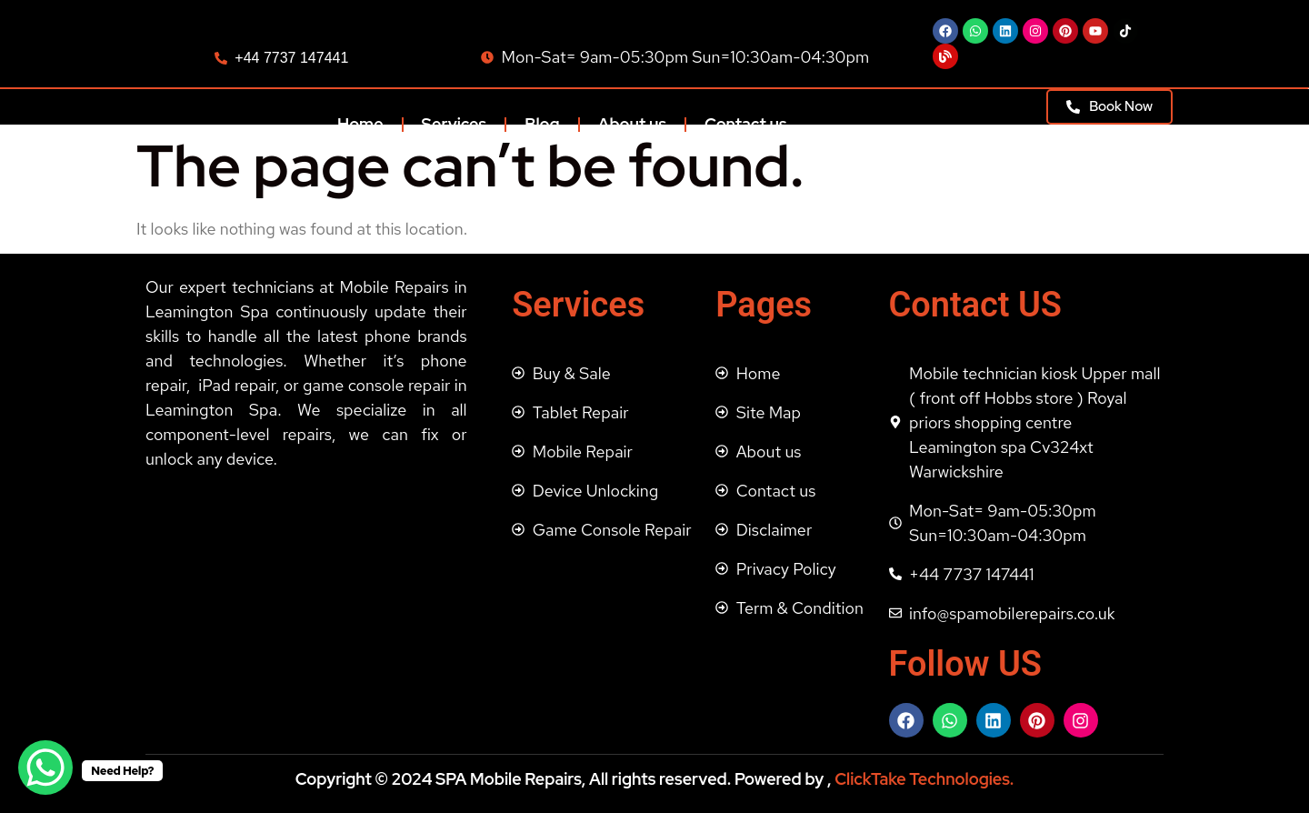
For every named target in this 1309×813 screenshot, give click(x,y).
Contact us (745, 124)
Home (360, 124)
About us (632, 124)
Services (454, 124)
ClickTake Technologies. (922, 778)
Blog (542, 124)
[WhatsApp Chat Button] (45, 767)
